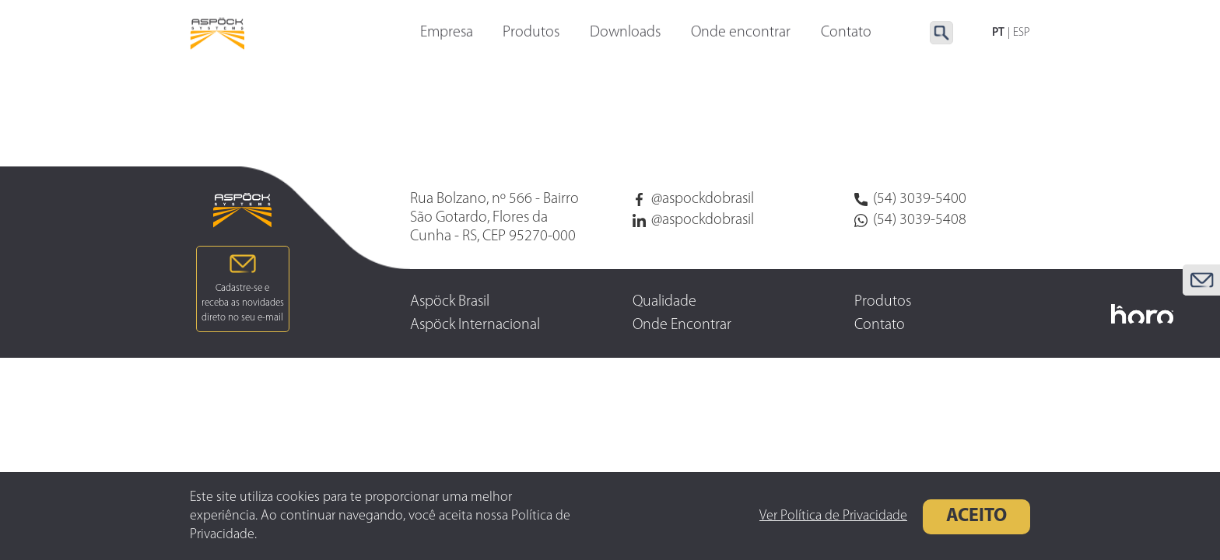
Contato (879, 325)
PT (998, 33)
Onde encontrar (741, 33)
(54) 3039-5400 (910, 199)
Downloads (625, 33)
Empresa (446, 33)
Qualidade (664, 302)
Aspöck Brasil (449, 302)
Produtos (531, 33)
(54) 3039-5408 (910, 220)
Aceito (976, 516)
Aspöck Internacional (475, 325)
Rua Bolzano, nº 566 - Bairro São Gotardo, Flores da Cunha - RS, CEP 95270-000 (494, 217)
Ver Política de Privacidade (833, 516)
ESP (1021, 33)
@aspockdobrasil (693, 199)
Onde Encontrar (682, 325)
